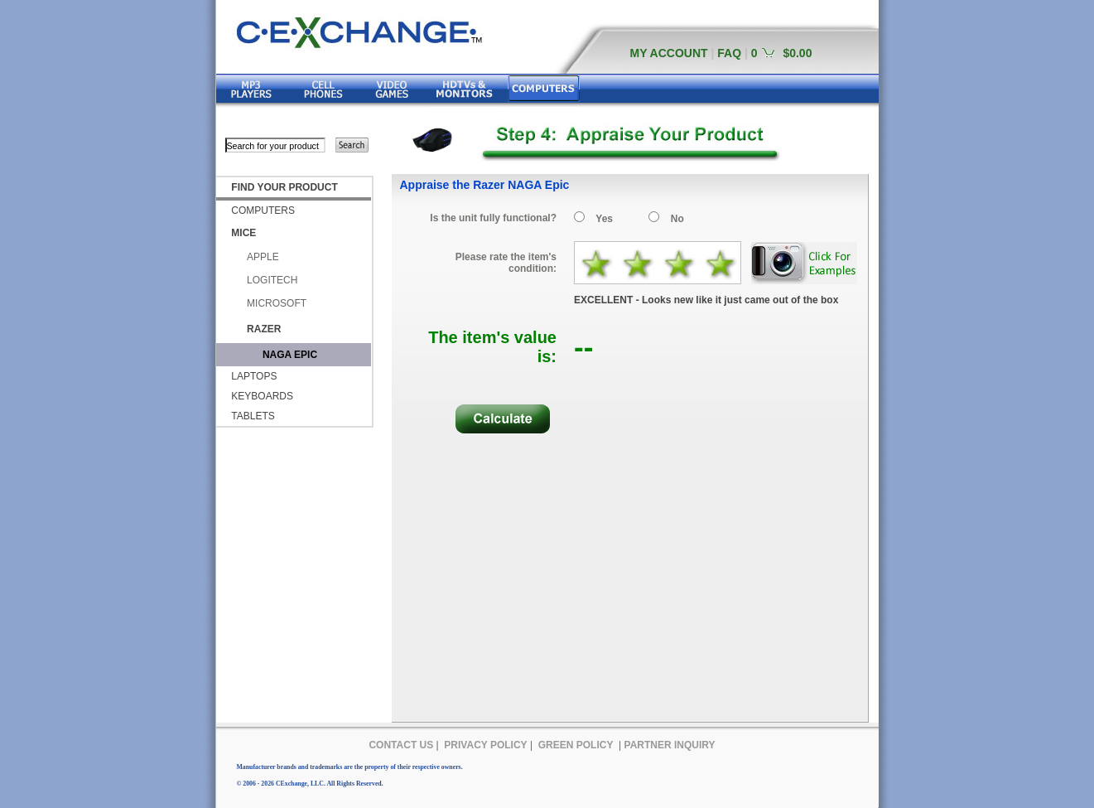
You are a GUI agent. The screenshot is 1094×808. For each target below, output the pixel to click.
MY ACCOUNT (669, 53)
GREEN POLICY (576, 745)
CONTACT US (401, 745)
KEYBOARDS (262, 396)
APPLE (263, 257)
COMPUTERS (263, 210)
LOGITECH (272, 280)
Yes (604, 219)
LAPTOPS (254, 376)
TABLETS (252, 416)
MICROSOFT (276, 303)
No (677, 219)
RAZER (264, 329)
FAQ (729, 53)
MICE (243, 233)
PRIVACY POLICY (485, 745)
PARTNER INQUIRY (670, 745)
